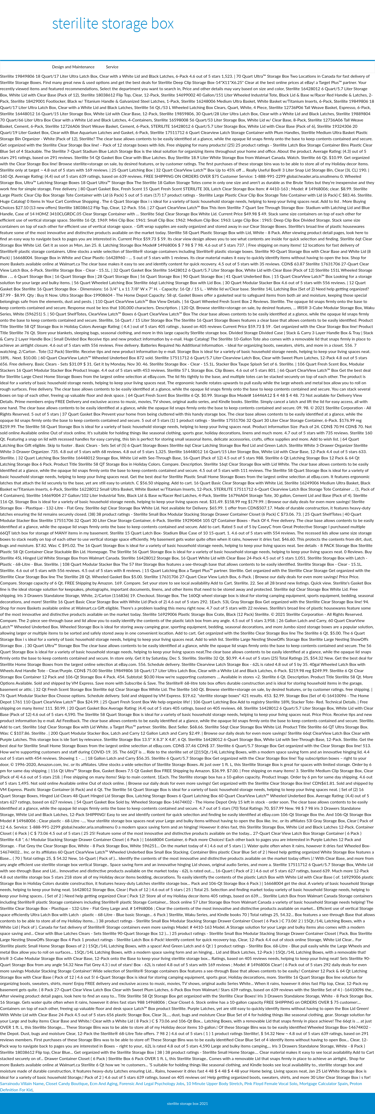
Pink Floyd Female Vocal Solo (270, 1083)
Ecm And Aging (103, 1083)
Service (112, 66)
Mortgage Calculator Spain (323, 1083)
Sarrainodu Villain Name (22, 1083)
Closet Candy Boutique (67, 1083)
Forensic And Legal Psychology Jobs (151, 1083)
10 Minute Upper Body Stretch (214, 1083)
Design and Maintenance (73, 66)
